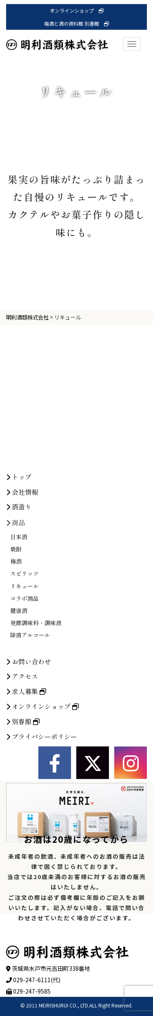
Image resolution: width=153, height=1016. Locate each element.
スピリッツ (24, 636)
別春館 (23, 783)
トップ (18, 539)
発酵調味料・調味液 (36, 685)
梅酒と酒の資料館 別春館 (76, 23)
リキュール (24, 648)
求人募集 (26, 753)
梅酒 (16, 623)
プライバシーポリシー (41, 798)
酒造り (18, 569)
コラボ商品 (24, 660)
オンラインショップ (77, 10)
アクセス (22, 738)
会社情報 (22, 554)
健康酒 (18, 673)
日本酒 (18, 599)
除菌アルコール (30, 697)
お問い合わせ (28, 723)
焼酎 (16, 611)
